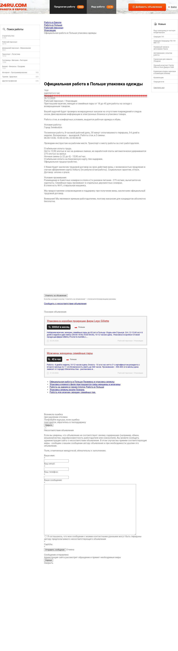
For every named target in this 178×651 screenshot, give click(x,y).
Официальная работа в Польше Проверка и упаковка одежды (82, 381)
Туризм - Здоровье (9, 77)
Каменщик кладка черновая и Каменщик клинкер (165, 72)
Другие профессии (9, 81)
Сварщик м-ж (159, 82)
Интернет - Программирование (14, 73)
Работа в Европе (52, 22)
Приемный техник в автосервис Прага (161, 48)
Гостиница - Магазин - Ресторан (14, 60)
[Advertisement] (95, 56)
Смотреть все (159, 88)
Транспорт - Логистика (11, 54)
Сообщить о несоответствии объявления (65, 303)
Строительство (8, 36)
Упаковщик (50, 30)
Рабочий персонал (9, 42)
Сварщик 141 (159, 37)
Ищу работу (102, 6)
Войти (174, 7)
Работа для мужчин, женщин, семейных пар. (73, 392)
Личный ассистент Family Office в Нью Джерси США (164, 66)
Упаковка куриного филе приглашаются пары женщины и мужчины (85, 384)
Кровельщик (159, 78)
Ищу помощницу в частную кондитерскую (164, 31)
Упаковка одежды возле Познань (67, 389)
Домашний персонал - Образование (16, 48)
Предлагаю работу (69, 6)
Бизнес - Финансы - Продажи (13, 66)
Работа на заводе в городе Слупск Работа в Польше (77, 387)
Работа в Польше (53, 25)
